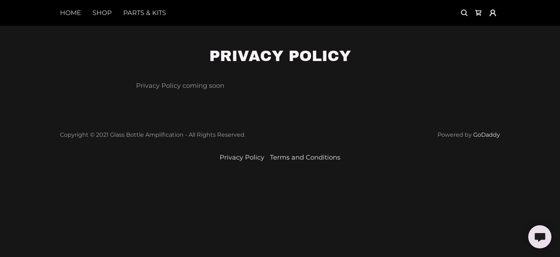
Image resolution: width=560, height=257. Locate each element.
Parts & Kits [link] (144, 13)
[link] (478, 13)
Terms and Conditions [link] (305, 157)
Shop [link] (102, 13)
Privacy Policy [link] (242, 157)
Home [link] (70, 13)
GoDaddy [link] (486, 134)
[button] (493, 13)
